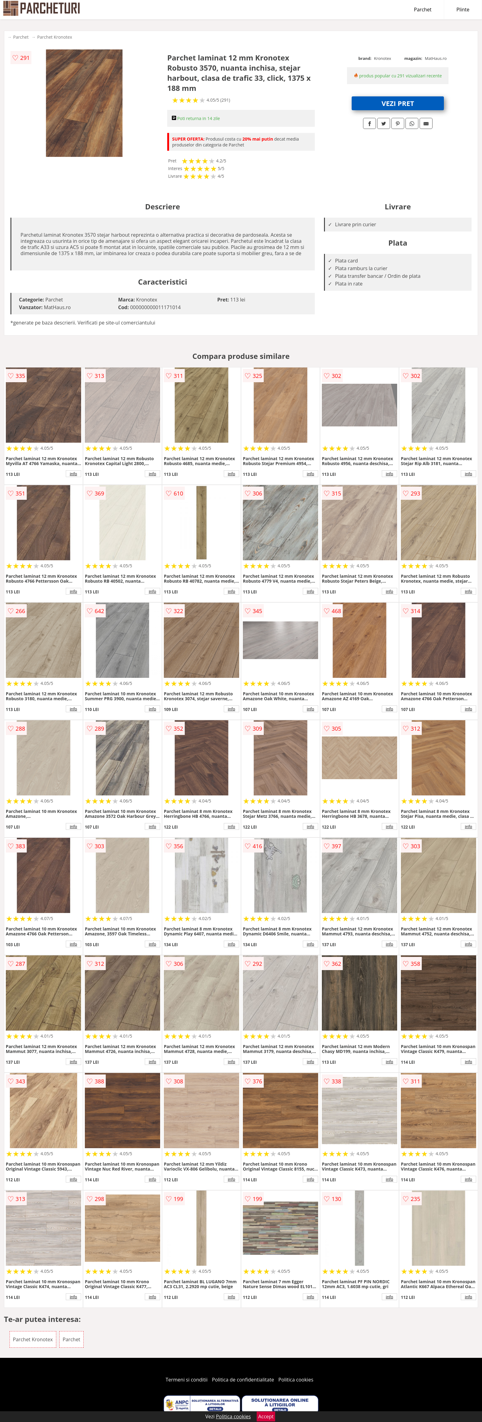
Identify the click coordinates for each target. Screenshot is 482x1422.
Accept (266, 1416)
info (73, 473)
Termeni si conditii (187, 1379)
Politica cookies (296, 1379)
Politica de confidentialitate (243, 1379)
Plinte (462, 9)
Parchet (423, 9)
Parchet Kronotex (54, 37)
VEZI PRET (397, 103)
